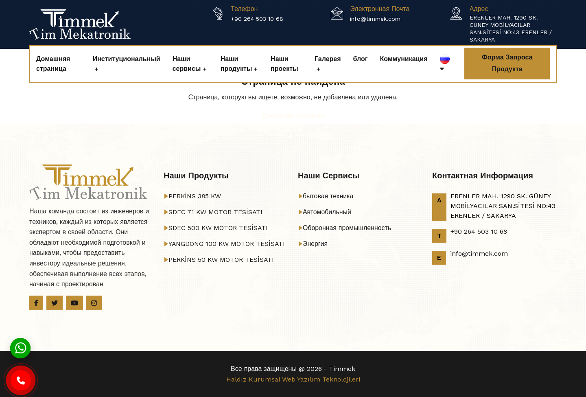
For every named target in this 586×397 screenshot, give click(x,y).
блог (360, 59)
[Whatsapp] (20, 347)
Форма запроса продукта (507, 63)
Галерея (328, 59)
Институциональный (126, 59)
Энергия (315, 244)
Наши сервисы (187, 63)
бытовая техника (328, 196)
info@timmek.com (375, 18)
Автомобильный (327, 212)
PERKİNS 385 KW (195, 196)
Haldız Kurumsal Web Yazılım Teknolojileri (293, 379)
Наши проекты (284, 63)
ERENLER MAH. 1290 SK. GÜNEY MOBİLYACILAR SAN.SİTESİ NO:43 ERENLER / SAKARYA (511, 28)
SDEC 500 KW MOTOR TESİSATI (218, 228)
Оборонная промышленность (347, 228)
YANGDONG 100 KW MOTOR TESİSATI (227, 244)
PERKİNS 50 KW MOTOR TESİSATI (221, 259)
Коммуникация (403, 59)
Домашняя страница (53, 63)
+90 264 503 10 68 (257, 18)
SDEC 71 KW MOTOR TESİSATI (215, 212)
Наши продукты (236, 63)
